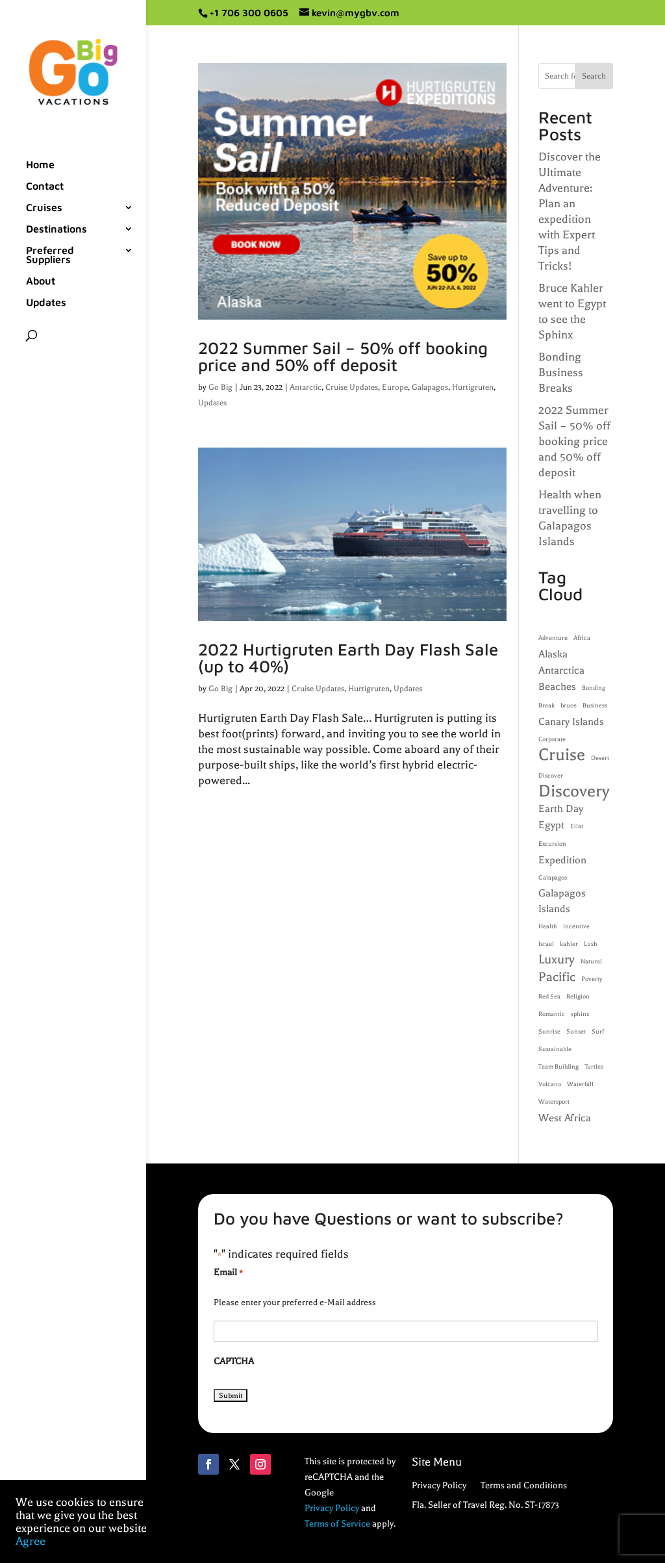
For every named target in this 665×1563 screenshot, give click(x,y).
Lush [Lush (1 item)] (590, 944)
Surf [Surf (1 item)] (598, 1031)
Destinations (56, 229)
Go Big (220, 387)
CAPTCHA (234, 1361)
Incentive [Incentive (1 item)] (576, 926)
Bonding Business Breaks (560, 372)
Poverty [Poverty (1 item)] (591, 979)
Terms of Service (337, 1523)
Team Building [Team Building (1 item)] (558, 1066)
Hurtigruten (473, 387)
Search (594, 76)
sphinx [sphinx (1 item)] (580, 1014)
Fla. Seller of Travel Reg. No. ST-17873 (485, 1505)
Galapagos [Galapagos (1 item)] (552, 877)
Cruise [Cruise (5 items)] (561, 755)
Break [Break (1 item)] (546, 705)
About (40, 281)
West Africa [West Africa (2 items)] (564, 1118)
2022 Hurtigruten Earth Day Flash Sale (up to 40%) (348, 657)
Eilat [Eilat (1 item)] (576, 826)
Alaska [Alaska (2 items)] (553, 654)
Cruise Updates (351, 387)
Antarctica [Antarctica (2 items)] (561, 670)
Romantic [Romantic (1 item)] (551, 1014)
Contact (45, 186)
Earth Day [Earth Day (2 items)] (560, 809)
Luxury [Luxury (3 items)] (556, 959)
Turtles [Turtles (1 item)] (593, 1066)
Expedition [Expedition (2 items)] (562, 860)
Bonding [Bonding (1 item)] (593, 688)
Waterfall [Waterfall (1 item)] (580, 1084)
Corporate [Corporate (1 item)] (552, 739)
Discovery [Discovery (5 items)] (574, 791)
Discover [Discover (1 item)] (550, 775)
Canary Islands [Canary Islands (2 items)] (571, 722)
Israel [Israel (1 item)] (546, 944)
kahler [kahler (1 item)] (569, 944)
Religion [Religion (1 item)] (578, 996)
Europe (395, 387)
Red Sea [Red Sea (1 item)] (549, 996)
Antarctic (305, 387)
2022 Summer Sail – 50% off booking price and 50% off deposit (343, 356)
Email (228, 1273)
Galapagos (430, 387)
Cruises (44, 208)
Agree (30, 1540)
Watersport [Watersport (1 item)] (554, 1102)
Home (40, 165)
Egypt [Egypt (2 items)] (551, 825)
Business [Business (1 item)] (595, 705)
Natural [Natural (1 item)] (591, 961)
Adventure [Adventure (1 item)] (553, 638)
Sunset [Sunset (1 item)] (576, 1031)
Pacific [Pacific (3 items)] (556, 976)
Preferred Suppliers (50, 255)
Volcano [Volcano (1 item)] (549, 1084)
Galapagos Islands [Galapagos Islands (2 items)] (562, 901)
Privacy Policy (332, 1508)
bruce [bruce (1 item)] (568, 705)
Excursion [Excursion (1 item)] (552, 844)
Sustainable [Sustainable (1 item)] (554, 1049)
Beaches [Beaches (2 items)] (557, 687)
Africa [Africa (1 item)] (581, 638)
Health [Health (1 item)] (547, 926)
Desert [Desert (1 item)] (600, 758)
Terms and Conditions (524, 1486)
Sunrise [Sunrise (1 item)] (549, 1031)
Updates (46, 303)
